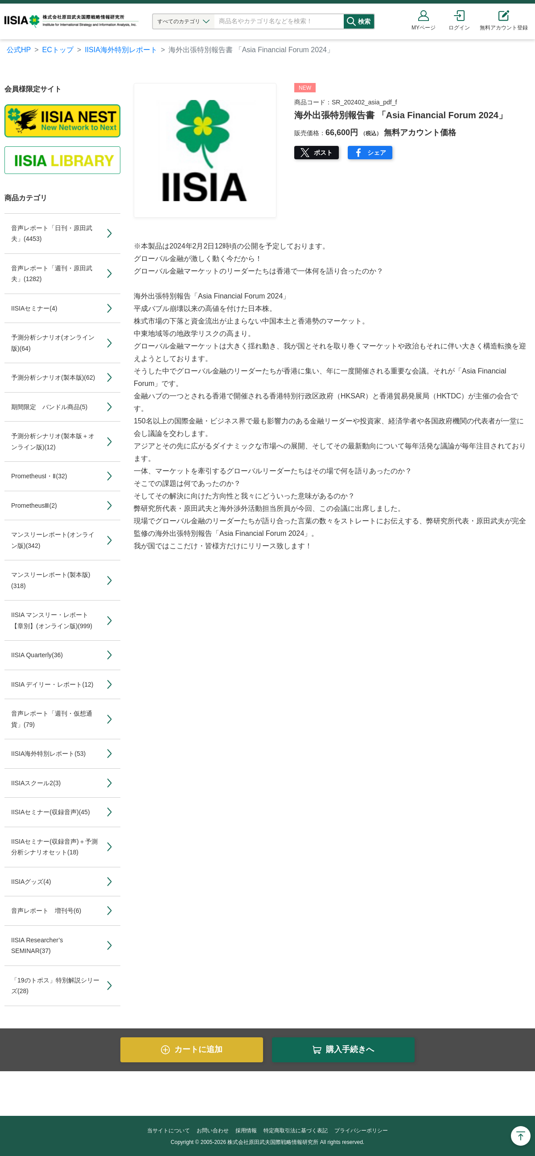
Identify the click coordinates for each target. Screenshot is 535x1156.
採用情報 (246, 1130)
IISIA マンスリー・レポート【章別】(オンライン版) (51, 620)
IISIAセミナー (34, 308)
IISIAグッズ (31, 881)
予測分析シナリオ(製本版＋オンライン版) (53, 441)
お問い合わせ (213, 1130)
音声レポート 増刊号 (46, 910)
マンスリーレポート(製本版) (50, 580)
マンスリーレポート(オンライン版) (53, 540)
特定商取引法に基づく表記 (295, 1130)
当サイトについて (168, 1130)
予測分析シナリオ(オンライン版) (53, 343)
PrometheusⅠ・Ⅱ (39, 476)
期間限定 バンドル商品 (49, 406)
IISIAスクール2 (36, 783)
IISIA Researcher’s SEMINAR (37, 945)
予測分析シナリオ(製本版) (53, 377)
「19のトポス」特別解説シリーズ (55, 986)
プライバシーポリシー (361, 1130)
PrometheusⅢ (34, 505)
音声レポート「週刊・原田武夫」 (51, 274)
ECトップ (58, 50)
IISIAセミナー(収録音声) (50, 812)
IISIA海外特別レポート (121, 50)
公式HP (19, 50)
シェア (376, 152)
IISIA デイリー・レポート (52, 684)
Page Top (521, 1136)
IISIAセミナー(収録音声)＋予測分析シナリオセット (54, 847)
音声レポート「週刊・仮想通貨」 (51, 719)
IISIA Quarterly (37, 655)
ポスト (323, 152)
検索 (373, 21)
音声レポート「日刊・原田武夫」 (51, 233)
